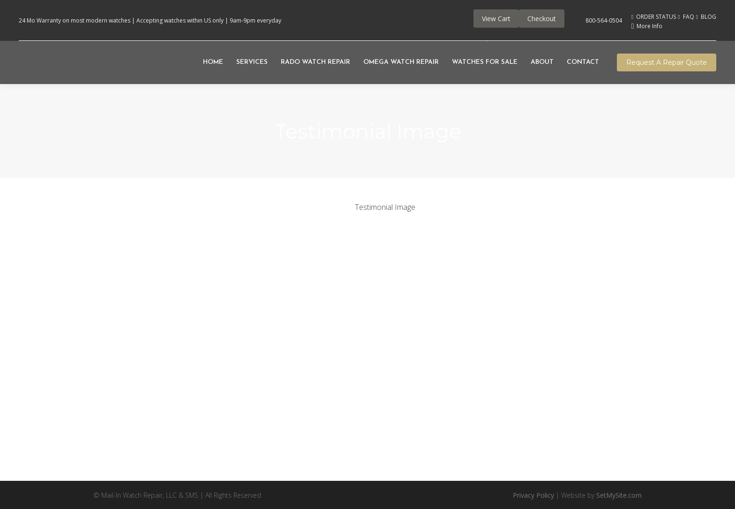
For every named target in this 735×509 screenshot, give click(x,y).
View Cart (496, 18)
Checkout (541, 18)
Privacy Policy (533, 495)
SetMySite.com (619, 495)
